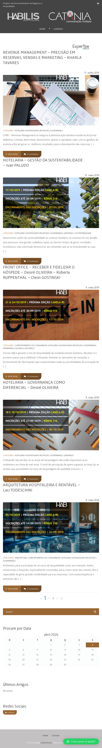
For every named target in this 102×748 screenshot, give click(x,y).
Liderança (69, 233)
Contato (58, 29)
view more (12, 154)
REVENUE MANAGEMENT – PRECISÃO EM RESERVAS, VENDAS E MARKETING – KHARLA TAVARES (42, 57)
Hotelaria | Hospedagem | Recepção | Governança (39, 130)
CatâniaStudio (46, 743)
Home (42, 29)
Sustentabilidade (82, 233)
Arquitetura (21, 558)
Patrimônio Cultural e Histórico (19, 348)
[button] (81, 741)
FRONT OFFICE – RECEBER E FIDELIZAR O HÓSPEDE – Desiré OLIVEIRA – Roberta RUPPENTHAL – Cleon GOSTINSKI (39, 272)
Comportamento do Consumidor (31, 345)
